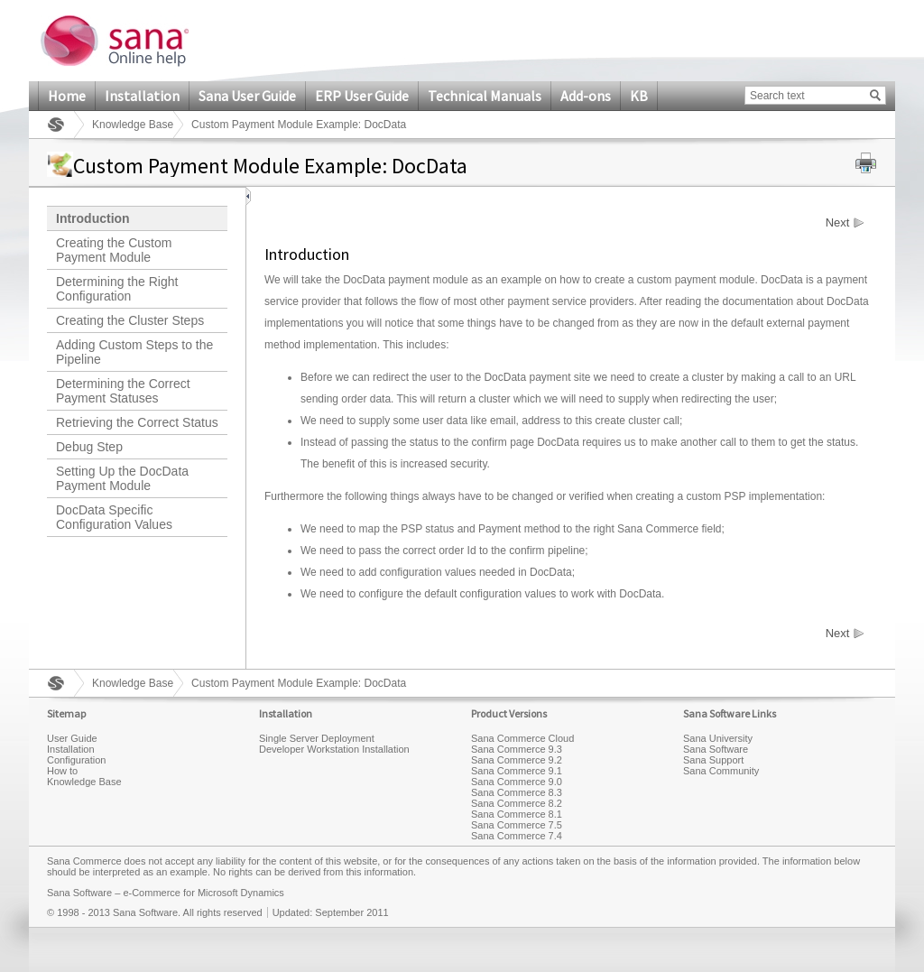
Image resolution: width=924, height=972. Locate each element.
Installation (142, 96)
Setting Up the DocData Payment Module (122, 478)
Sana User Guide (247, 96)
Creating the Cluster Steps (130, 320)
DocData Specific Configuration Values (114, 517)
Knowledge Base (132, 124)
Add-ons (585, 96)
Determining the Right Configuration (117, 288)
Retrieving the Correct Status (137, 422)
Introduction (93, 218)
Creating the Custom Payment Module (113, 250)
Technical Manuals (484, 96)
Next (838, 223)
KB (639, 96)
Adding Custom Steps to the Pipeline (134, 352)
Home (67, 96)
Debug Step (89, 447)
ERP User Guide (362, 96)
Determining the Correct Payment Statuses (123, 390)
